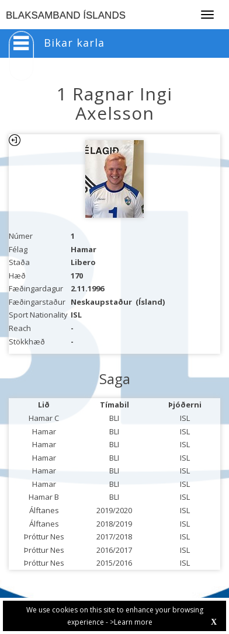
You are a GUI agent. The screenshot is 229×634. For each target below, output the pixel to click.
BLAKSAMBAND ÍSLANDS (66, 15)
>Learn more (131, 622)
